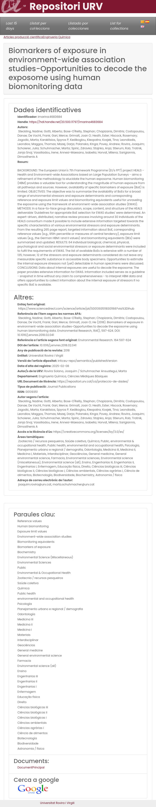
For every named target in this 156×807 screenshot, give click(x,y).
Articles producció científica (23, 37)
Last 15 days (11, 26)
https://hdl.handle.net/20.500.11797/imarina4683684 (66, 122)
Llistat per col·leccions (40, 26)
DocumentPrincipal (30, 767)
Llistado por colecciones (78, 26)
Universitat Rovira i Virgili (57, 803)
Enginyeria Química (56, 37)
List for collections (119, 26)
